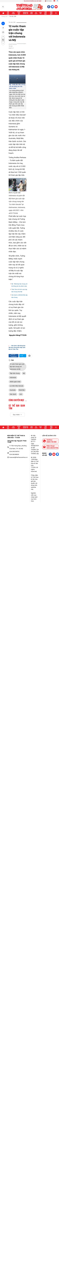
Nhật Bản (22, 390)
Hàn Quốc (13, 394)
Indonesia (13, 377)
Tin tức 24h (8, 13)
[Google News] (21, 47)
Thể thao (13, 13)
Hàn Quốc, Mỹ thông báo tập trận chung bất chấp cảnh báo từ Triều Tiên (17, 347)
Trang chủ (4, 16)
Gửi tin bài (48, 1)
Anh (21, 394)
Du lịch (36, 13)
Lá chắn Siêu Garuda (16, 386)
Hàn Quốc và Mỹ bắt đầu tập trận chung (19, 296)
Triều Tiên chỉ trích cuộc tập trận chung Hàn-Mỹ (19, 290)
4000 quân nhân (15, 382)
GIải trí (40, 13)
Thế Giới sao (45, 13)
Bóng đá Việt (18, 13)
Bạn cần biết (51, 13)
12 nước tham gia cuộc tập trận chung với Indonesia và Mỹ (17, 366)
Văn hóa (31, 13)
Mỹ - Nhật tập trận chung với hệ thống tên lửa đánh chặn (17, 86)
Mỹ (24, 373)
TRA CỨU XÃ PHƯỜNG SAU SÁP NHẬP (32, 1)
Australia (12, 390)
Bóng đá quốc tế (25, 13)
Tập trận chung (15, 373)
